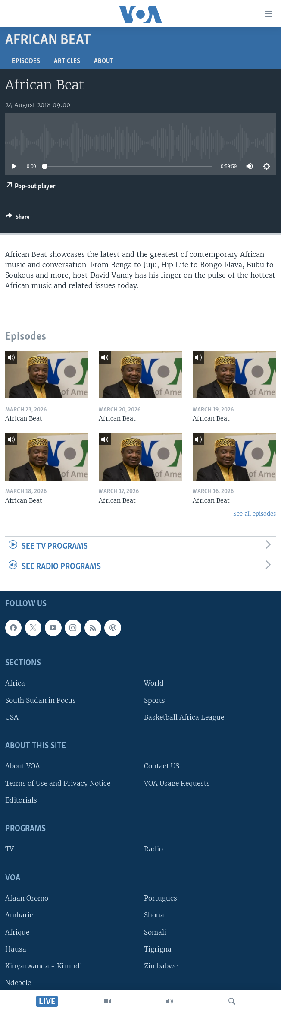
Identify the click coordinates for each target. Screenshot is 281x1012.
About (103, 61)
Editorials (21, 800)
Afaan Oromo (26, 898)
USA (12, 717)
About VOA (22, 766)
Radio (153, 849)
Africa (15, 684)
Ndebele (18, 983)
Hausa (15, 949)
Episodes (26, 61)
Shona (154, 915)
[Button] (18, 218)
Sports (154, 700)
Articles (67, 61)
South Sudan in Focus (40, 700)
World (154, 684)
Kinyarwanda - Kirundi (43, 966)
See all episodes (254, 514)
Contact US (161, 766)
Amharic (19, 915)
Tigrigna (158, 949)
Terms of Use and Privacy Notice (57, 783)
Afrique (17, 932)
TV (9, 849)
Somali (155, 932)
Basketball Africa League (184, 717)
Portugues (160, 898)
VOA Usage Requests (177, 783)
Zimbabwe (161, 966)
